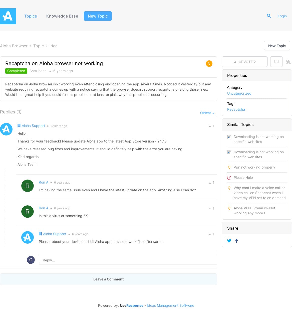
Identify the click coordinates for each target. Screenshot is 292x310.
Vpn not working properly (254, 167)
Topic (38, 45)
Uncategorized (239, 93)
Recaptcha (236, 109)
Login (282, 16)
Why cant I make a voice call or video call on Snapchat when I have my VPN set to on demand (260, 193)
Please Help (243, 177)
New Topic (98, 16)
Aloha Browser (14, 45)
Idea (54, 45)
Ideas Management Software (170, 305)
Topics (30, 16)
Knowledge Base (62, 16)
